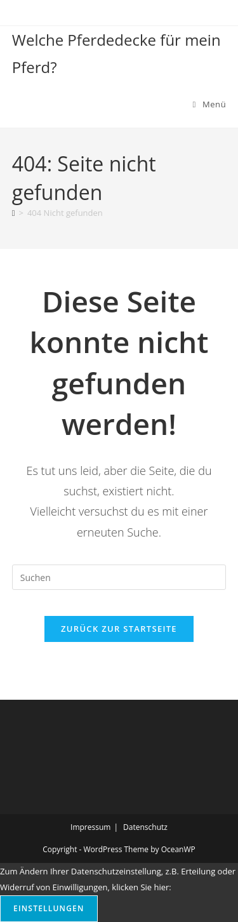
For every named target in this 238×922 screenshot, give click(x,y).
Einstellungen (48, 908)
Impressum (90, 827)
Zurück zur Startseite (119, 628)
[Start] (13, 212)
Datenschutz (145, 827)
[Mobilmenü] (210, 104)
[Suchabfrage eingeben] (119, 577)
